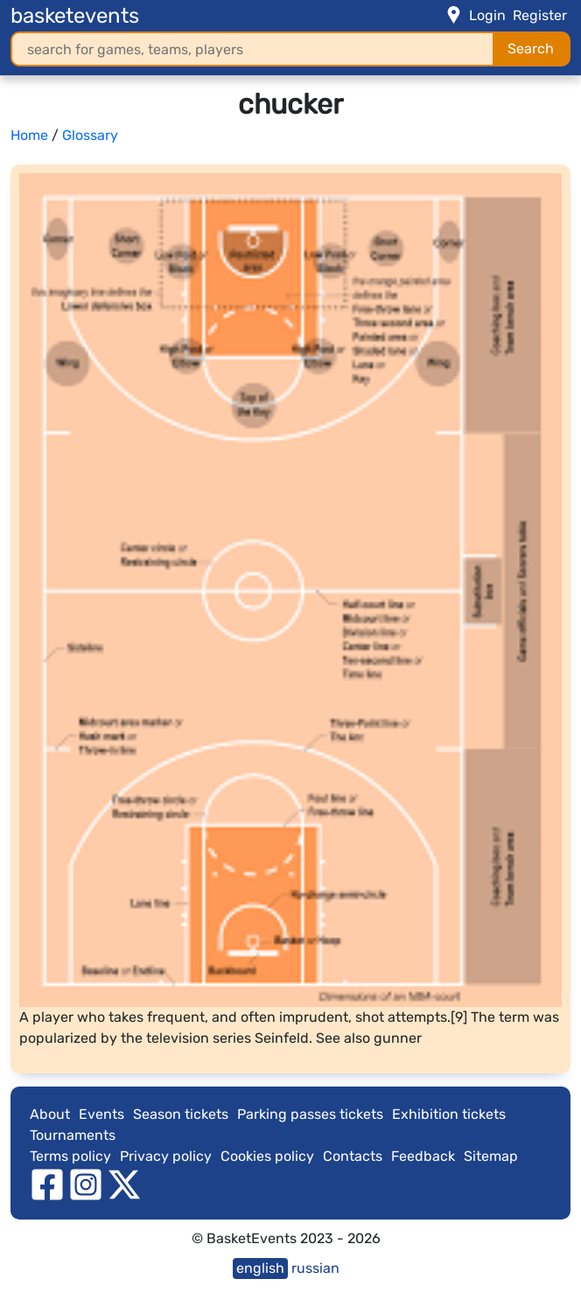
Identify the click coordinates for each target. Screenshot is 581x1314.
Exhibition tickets (449, 1114)
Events (101, 1114)
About (50, 1114)
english (260, 1268)
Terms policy (70, 1156)
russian (315, 1268)
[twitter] (124, 1183)
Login (487, 15)
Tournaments (73, 1135)
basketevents (74, 15)
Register (540, 15)
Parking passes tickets (310, 1114)
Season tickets (180, 1114)
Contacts (352, 1156)
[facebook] (47, 1183)
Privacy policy (166, 1156)
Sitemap (491, 1156)
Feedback (423, 1156)
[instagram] (85, 1183)
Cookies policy (267, 1156)
